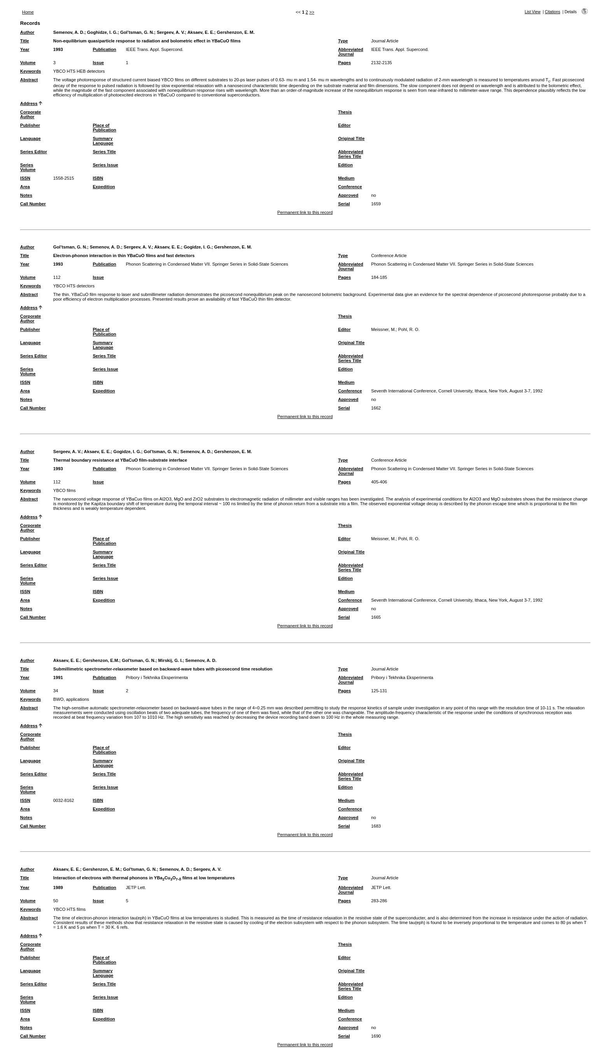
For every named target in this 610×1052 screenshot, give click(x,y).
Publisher (30, 125)
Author (27, 32)
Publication (104, 49)
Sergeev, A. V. (171, 32)
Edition (345, 165)
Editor (344, 125)
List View (533, 12)
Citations (552, 12)
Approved (348, 195)
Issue (98, 62)
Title (24, 41)
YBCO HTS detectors (74, 286)
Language (30, 138)
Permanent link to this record (305, 212)
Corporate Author (30, 114)
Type (343, 41)
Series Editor (33, 151)
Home (28, 12)
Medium (346, 178)
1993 (58, 49)
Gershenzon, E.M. (100, 660)
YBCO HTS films (69, 909)
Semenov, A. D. (68, 32)
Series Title (104, 151)
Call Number (33, 203)
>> (311, 12)
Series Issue (105, 165)
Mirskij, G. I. (170, 660)
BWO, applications (71, 699)
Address (29, 103)
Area (25, 186)
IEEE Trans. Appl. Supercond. (154, 49)
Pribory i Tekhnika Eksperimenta (157, 677)
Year (25, 49)
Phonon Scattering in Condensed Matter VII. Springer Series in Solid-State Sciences (207, 264)
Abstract (29, 79)
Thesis (345, 112)
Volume (28, 62)
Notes (26, 195)
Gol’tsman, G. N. (137, 32)
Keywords (30, 71)
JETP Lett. (136, 887)
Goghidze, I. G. (102, 32)
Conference (350, 186)
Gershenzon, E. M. (235, 32)
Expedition (104, 186)
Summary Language (103, 140)
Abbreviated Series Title (350, 154)
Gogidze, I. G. (197, 247)
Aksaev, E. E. (201, 32)
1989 (58, 887)
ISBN (98, 178)
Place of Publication (104, 127)
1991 (58, 677)
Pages (344, 62)
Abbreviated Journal (350, 51)
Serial (344, 203)
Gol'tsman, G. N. (139, 660)
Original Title (351, 138)
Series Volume (28, 167)
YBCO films (64, 490)
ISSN (25, 178)
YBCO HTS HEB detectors (79, 71)
